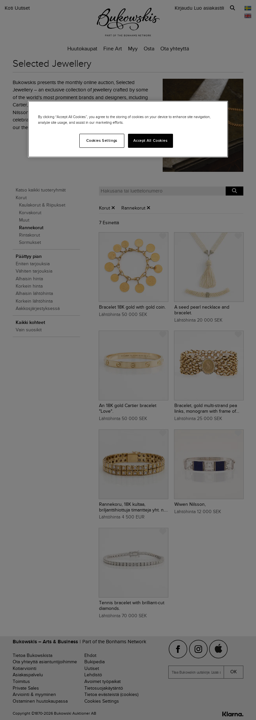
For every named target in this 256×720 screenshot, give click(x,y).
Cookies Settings (101, 140)
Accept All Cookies (150, 140)
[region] (128, 129)
